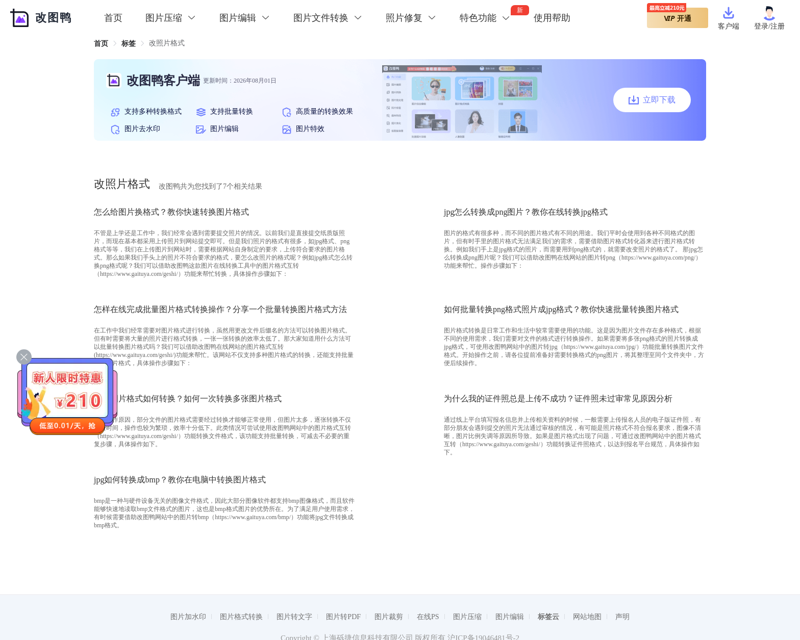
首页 (113, 18)
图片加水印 (188, 617)
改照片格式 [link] (167, 43)
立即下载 (652, 100)
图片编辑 (509, 617)
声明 (622, 617)
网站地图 (587, 617)
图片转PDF (343, 617)
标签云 (548, 617)
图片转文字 (294, 617)
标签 (128, 43)
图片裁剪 (388, 617)
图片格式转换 (241, 617)
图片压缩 (467, 617)
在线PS (428, 617)
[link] (101, 43)
